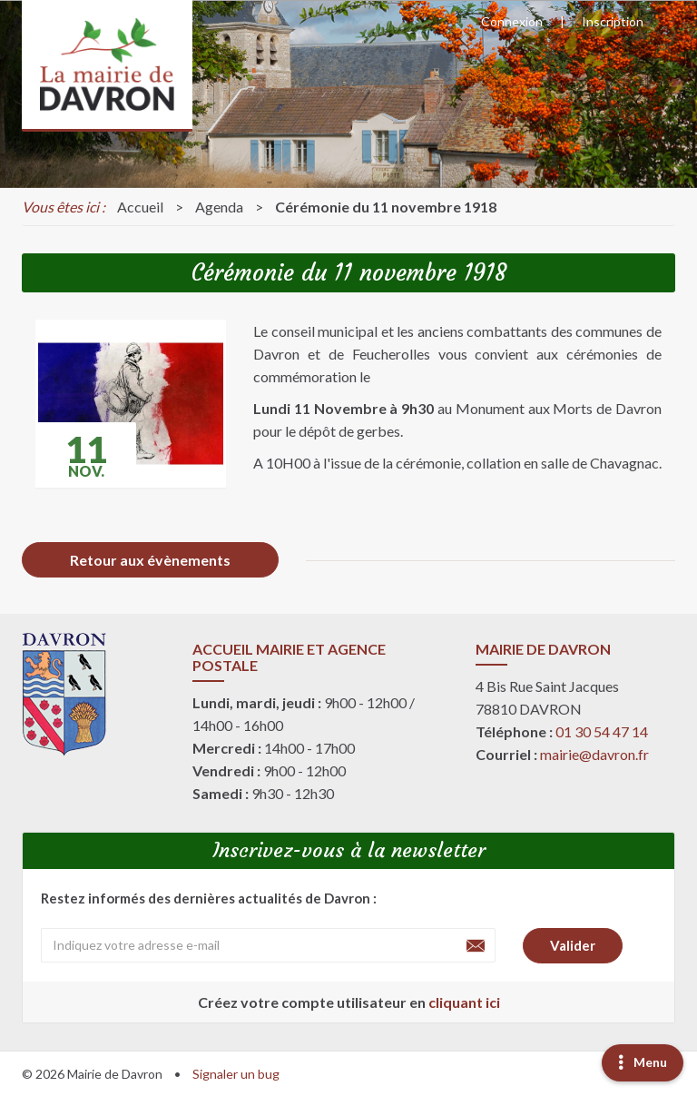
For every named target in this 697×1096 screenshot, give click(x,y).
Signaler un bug (236, 1073)
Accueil (140, 206)
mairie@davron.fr (594, 754)
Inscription (612, 21)
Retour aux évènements (150, 559)
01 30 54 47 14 (601, 731)
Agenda (219, 206)
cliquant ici (464, 1002)
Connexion (512, 21)
